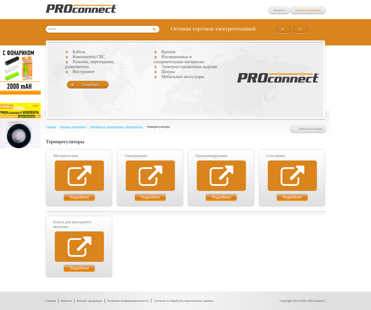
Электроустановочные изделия (189, 66)
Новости (279, 10)
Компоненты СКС (89, 56)
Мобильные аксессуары (182, 76)
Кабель (79, 51)
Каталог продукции (308, 10)
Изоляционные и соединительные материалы (179, 59)
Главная (51, 126)
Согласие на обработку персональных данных (183, 300)
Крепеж (168, 51)
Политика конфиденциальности (128, 300)
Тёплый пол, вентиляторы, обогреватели (116, 126)
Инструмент (84, 71)
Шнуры (168, 71)
